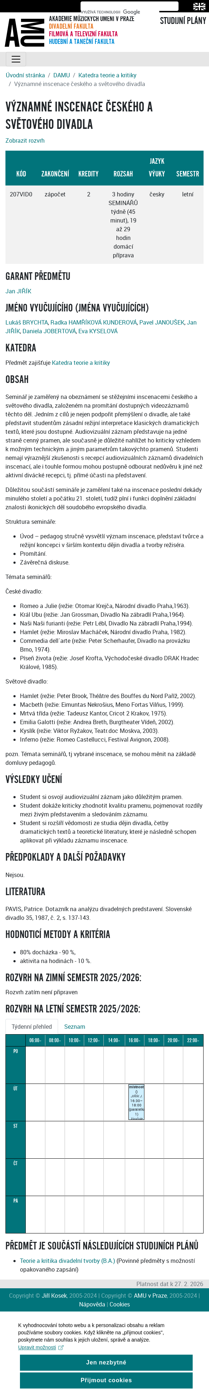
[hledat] (120, 12)
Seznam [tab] (74, 1027)
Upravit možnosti (40, 1355)
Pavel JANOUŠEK (161, 322)
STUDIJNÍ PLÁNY (183, 21)
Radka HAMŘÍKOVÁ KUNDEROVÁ (93, 322)
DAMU (61, 75)
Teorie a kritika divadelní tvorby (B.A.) (67, 1261)
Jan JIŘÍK (18, 291)
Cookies (120, 1304)
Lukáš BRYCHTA (26, 322)
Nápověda (92, 1304)
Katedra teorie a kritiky (107, 75)
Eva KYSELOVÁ (98, 331)
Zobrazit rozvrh (25, 140)
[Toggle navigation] (16, 59)
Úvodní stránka (25, 75)
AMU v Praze (150, 1296)
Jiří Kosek (54, 1296)
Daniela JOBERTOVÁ (49, 331)
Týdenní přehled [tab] (32, 1027)
